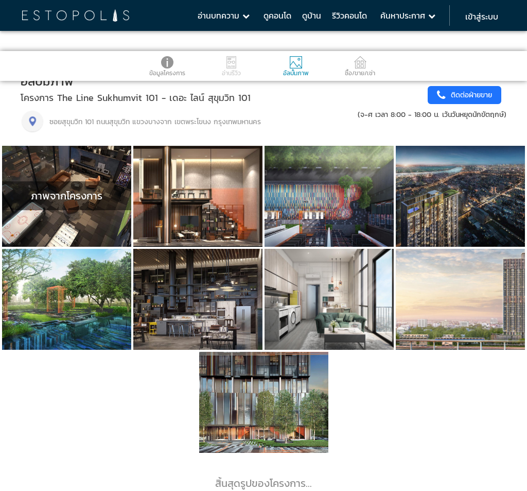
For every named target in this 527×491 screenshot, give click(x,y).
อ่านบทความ (224, 15)
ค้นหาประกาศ (407, 15)
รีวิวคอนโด (349, 15)
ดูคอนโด (277, 15)
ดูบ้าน (311, 15)
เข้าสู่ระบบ (481, 16)
